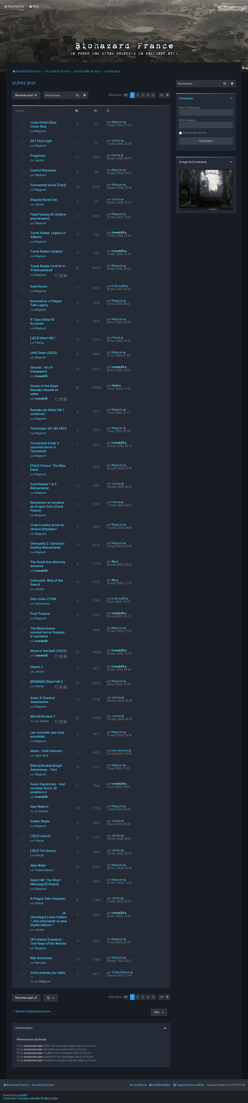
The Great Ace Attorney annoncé (47, 564)
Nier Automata (41, 958)
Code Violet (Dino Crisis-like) (43, 124)
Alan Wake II (39, 807)
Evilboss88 (118, 286)
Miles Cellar (51, 1098)
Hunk (115, 385)
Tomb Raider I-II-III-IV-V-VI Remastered (48, 268)
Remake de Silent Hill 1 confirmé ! (47, 412)
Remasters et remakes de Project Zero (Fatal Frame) (47, 506)
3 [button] (143, 95)
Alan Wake (38, 865)
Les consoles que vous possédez (47, 734)
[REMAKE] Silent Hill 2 (46, 682)
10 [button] (161, 95)
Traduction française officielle (21, 1098)
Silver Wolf (41, 755)
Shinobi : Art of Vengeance (41, 369)
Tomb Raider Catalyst (46, 251)
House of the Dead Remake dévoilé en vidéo (44, 390)
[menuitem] (34, 6)
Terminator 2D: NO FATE (48, 428)
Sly (114, 561)
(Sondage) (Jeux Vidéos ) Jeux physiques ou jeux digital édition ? (48, 921)
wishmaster (42, 603)
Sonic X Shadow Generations (42, 700)
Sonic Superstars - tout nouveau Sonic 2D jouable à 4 (47, 788)
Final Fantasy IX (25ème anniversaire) (48, 216)
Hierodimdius (120, 750)
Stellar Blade (39, 821)
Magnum (40, 131)
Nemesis (40, 962)
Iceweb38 (118, 232)
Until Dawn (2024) (43, 353)
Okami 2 (36, 667)
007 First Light (41, 141)
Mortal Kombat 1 (43, 716)
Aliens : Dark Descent (46, 751)
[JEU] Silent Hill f (42, 338)
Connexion (186, 98)
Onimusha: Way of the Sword (46, 582)
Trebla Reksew (44, 870)
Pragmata (37, 156)
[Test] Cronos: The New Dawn (47, 468)
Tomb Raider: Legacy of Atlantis (48, 235)
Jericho (116, 140)
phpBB (23, 1095)
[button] (125, 95)
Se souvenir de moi (195, 132)
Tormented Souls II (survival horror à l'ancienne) (44, 447)
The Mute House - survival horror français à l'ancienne (47, 632)
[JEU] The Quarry (43, 851)
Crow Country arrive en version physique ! (47, 527)
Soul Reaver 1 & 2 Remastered (43, 486)
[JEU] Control (40, 836)
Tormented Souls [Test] (48, 185)
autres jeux (24, 83)
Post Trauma (40, 614)
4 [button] (148, 95)
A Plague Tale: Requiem (47, 899)
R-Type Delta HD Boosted (42, 321)
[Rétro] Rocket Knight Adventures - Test (46, 768)
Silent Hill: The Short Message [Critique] (45, 882)
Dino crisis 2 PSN (43, 599)
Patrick (116, 155)
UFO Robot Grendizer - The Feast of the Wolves (48, 941)
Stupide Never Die (43, 200)
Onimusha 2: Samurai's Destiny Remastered (47, 545)
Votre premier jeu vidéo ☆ (47, 975)
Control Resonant (43, 170)
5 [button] (153, 95)
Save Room (38, 286)
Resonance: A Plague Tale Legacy (46, 303)
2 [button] (137, 95)
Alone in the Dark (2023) (48, 651)
